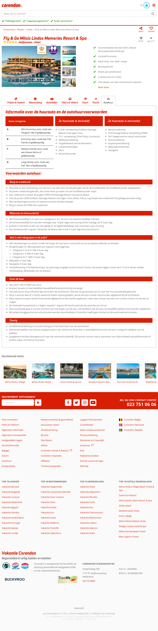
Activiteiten (52, 102)
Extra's (5, 455)
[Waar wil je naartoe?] (79, 13)
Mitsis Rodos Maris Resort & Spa (135, 500)
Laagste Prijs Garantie (91, 419)
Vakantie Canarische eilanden (56, 491)
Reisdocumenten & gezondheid (57, 419)
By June (44, 435)
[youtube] (93, 402)
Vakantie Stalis (87, 533)
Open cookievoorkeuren (92, 429)
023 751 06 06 (141, 404)
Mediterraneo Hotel (129, 510)
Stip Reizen (46, 440)
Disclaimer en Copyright (92, 440)
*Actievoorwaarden (51, 466)
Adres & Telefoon (10, 424)
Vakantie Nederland (12, 502)
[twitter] (76, 402)
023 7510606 (89, 580)
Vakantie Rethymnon (91, 517)
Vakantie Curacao (11, 497)
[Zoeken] (153, 13)
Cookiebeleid (86, 424)
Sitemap (84, 466)
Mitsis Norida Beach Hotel (132, 531)
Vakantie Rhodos (88, 497)
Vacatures (85, 445)
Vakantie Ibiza (48, 502)
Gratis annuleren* (63, 20)
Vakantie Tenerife (50, 528)
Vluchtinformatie (10, 445)
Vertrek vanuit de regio (91, 460)
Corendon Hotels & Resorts (55, 450)
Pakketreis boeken (89, 455)
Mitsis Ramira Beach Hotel (132, 521)
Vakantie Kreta (48, 517)
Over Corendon (10, 419)
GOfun (44, 445)
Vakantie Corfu (87, 502)
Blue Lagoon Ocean (129, 536)
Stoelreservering (49, 429)
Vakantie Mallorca (50, 522)
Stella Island (125, 505)
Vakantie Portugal (11, 522)
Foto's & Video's (70, 102)
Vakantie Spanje (10, 528)
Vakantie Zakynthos (51, 533)
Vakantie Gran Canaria (52, 497)
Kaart (85, 102)
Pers (82, 450)
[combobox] (79, 13)
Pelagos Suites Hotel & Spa (132, 526)
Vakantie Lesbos (88, 522)
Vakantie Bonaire (10, 486)
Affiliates (45, 460)
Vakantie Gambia (10, 512)
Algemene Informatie (12, 429)
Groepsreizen (8, 466)
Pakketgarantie (13, 20)
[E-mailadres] (18, 402)
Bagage (5, 450)
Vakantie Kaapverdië (51, 486)
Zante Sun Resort (127, 495)
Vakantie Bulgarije (11, 491)
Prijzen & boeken (16, 102)
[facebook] (68, 402)
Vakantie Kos (47, 512)
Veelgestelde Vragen (12, 440)
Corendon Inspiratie (51, 455)
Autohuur (108, 102)
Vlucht (95, 102)
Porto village (125, 515)
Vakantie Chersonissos (91, 512)
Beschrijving (35, 102)
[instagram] (84, 402)
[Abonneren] (38, 402)
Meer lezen (103, 87)
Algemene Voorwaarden (14, 435)
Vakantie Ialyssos (89, 528)
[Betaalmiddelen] (14, 579)
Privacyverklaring (89, 435)
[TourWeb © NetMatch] (79, 608)
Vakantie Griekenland (13, 517)
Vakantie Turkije (10, 533)
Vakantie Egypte (10, 507)
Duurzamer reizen (50, 424)
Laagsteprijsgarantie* (37, 20)
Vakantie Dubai (48, 507)
